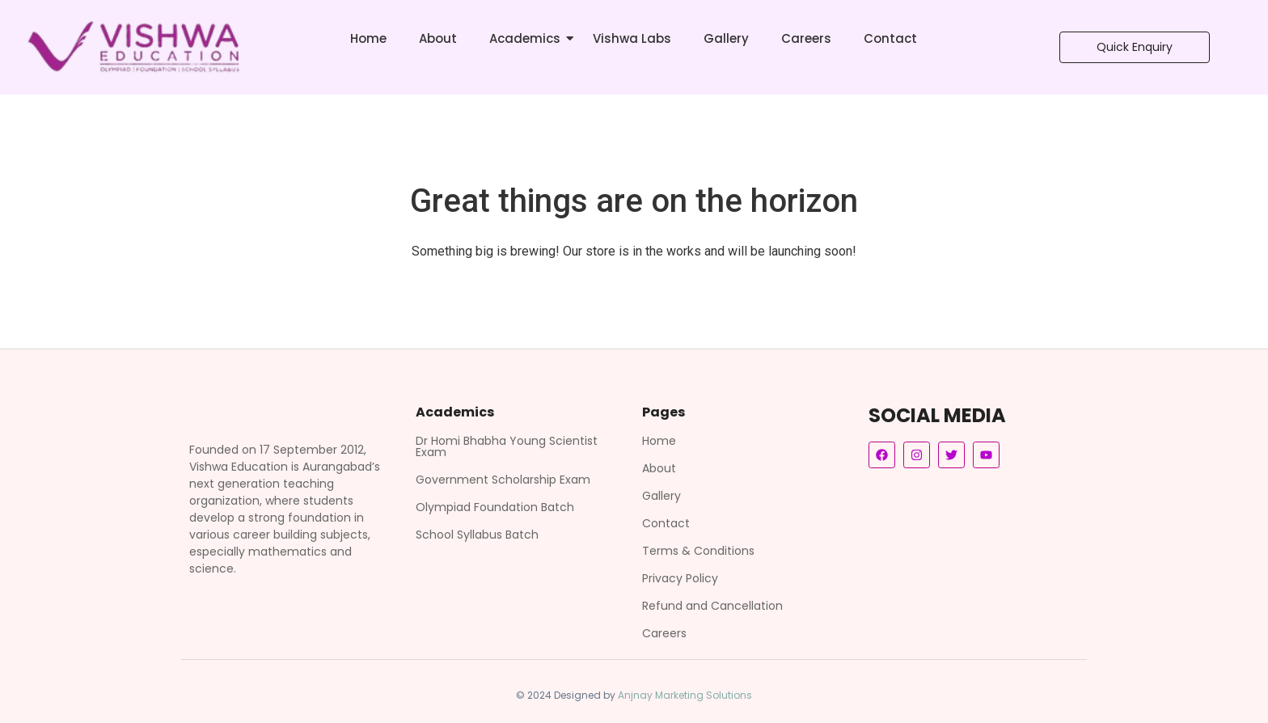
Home (368, 38)
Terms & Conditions (698, 551)
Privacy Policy (680, 578)
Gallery (726, 38)
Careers (806, 38)
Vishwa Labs (632, 38)
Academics (524, 38)
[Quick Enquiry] (1134, 47)
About (438, 38)
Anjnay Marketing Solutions (685, 695)
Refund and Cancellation (712, 606)
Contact (890, 38)
